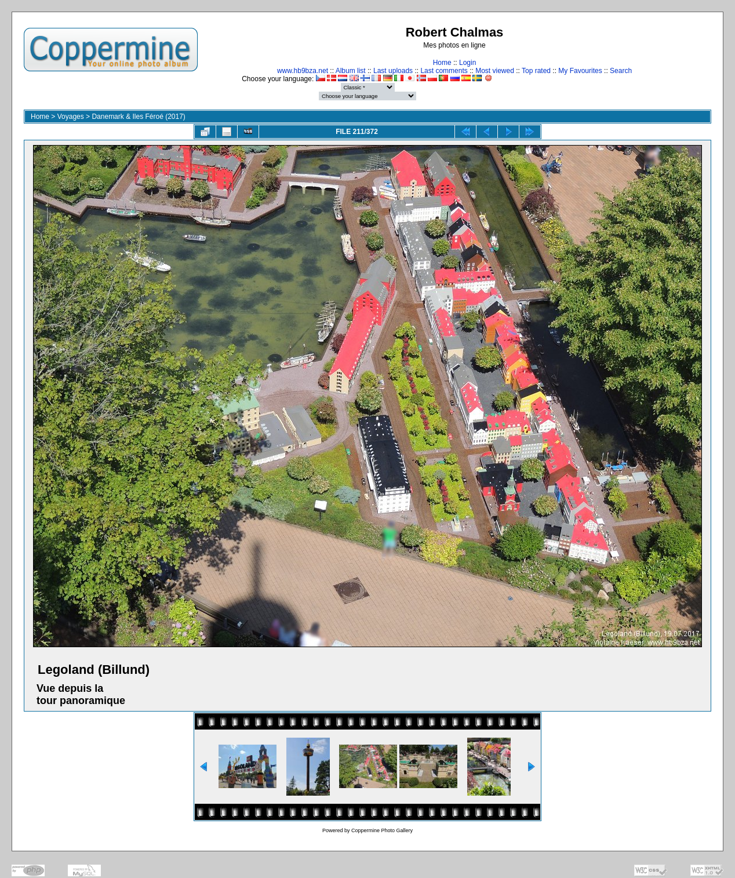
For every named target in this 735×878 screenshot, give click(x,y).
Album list (351, 71)
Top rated (536, 71)
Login (467, 63)
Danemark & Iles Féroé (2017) (138, 117)
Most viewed (494, 71)
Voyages (70, 117)
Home (442, 63)
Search (621, 71)
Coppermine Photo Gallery (382, 830)
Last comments (443, 71)
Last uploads (393, 71)
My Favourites (580, 71)
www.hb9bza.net (302, 71)
